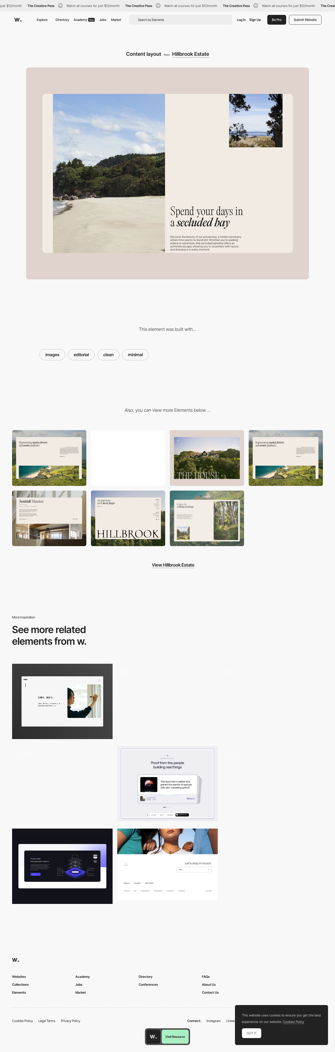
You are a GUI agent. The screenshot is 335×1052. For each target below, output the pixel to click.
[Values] (62, 701)
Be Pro (276, 20)
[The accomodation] (49, 518)
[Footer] (128, 518)
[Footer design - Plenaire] (167, 864)
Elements (19, 992)
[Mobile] (128, 458)
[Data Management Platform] (62, 866)
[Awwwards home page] (153, 1037)
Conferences (148, 984)
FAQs (206, 977)
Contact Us (210, 992)
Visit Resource (175, 1037)
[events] (272, 701)
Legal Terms (46, 1021)
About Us (209, 984)
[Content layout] (286, 458)
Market (116, 20)
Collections (20, 984)
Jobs (102, 20)
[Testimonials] (167, 783)
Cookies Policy (22, 1021)
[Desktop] (49, 458)
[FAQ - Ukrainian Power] (272, 783)
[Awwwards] (17, 20)
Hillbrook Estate (190, 53)
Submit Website (305, 20)
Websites (19, 977)
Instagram (214, 1021)
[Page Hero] (207, 458)
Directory (62, 20)
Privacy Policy (70, 1021)
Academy (84, 20)
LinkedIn (232, 1021)
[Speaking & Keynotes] (62, 783)
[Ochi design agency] (167, 701)
